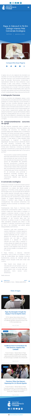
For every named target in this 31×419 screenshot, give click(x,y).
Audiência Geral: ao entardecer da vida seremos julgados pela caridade (15, 347)
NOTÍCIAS (9, 34)
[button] (28, 7)
